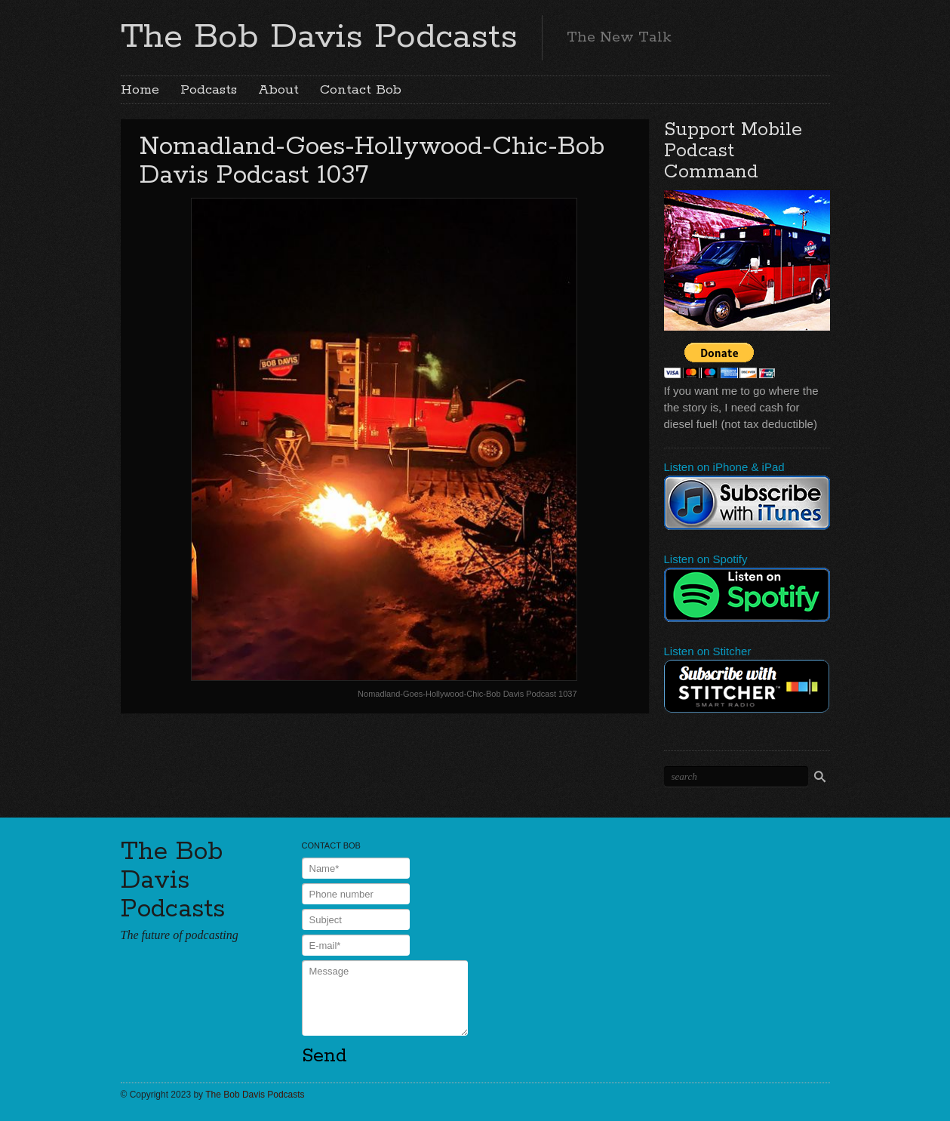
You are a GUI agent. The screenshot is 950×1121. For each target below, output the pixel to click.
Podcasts (208, 90)
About (278, 90)
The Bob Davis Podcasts (319, 37)
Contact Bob (360, 90)
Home (140, 90)
